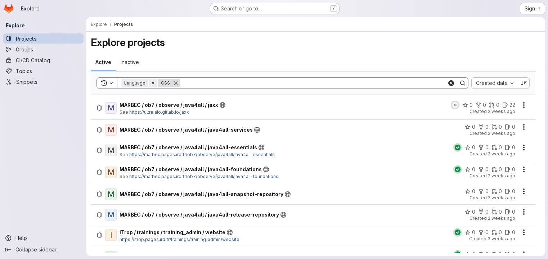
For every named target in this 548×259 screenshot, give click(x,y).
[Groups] (43, 49)
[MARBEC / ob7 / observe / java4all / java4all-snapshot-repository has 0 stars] (470, 191)
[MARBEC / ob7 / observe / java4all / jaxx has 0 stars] (467, 105)
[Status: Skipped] (455, 105)
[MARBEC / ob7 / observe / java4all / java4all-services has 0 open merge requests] (496, 127)
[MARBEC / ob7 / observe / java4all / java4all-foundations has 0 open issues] (510, 169)
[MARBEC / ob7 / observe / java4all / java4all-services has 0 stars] (470, 127)
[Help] (43, 238)
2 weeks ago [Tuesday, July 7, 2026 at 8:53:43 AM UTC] (501, 153)
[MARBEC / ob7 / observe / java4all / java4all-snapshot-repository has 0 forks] (483, 191)
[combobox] (494, 83)
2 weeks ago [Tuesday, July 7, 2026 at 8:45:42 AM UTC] (501, 197)
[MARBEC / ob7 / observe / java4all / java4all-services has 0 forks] (483, 127)
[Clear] (451, 83)
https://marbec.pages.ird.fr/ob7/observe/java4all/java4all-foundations (203, 176)
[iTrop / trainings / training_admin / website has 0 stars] (470, 232)
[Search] (313, 83)
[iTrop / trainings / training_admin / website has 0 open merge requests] (496, 232)
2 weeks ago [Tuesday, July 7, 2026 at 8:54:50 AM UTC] (501, 133)
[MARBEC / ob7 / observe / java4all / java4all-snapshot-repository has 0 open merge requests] (496, 191)
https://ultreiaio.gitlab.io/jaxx (159, 112)
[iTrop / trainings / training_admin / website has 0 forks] (483, 232)
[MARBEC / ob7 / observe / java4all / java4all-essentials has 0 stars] (470, 147)
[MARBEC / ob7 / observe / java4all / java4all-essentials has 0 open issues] (510, 147)
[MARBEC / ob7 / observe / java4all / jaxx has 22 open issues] (508, 105)
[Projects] (43, 38)
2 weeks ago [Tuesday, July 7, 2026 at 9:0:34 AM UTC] (501, 111)
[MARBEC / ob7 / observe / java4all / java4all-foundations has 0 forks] (483, 169)
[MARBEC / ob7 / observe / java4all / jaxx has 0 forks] (481, 105)
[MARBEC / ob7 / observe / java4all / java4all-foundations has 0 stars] (470, 169)
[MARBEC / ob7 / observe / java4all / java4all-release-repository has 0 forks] (483, 212)
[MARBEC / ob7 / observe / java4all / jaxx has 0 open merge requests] (494, 105)
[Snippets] (43, 82)
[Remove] (175, 83)
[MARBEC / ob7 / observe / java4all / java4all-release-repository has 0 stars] (470, 212)
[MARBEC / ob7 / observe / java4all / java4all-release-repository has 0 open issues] (510, 212)
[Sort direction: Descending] (524, 83)
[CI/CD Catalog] (43, 60)
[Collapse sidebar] (43, 250)
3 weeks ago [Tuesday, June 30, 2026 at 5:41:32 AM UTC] (501, 238)
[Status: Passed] (457, 147)
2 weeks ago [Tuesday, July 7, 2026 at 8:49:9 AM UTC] (501, 175)
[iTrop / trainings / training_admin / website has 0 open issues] (510, 232)
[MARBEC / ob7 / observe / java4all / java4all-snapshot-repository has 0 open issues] (510, 191)
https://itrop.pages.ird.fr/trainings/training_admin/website (179, 239)
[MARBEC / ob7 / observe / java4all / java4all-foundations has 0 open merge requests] (496, 169)
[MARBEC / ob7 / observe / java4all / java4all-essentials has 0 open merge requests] (496, 147)
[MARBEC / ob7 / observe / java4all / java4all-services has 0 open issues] (510, 127)
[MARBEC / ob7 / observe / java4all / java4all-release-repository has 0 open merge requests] (496, 212)
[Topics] (43, 71)
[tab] (103, 62)
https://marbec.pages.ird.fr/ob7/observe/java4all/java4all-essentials (202, 154)
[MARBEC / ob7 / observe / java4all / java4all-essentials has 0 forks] (483, 147)
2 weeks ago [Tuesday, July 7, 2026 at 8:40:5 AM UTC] (501, 218)
